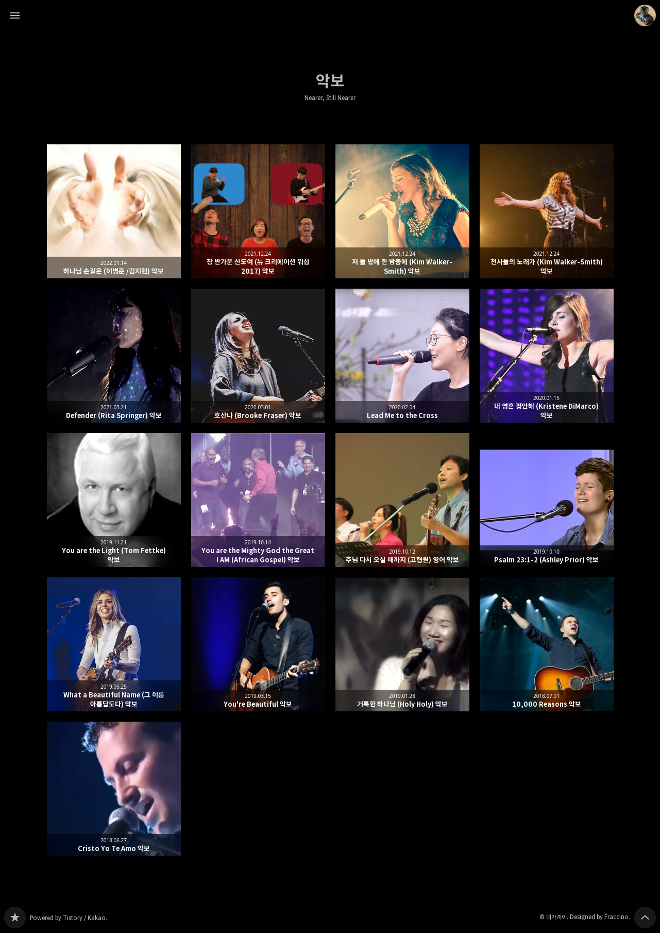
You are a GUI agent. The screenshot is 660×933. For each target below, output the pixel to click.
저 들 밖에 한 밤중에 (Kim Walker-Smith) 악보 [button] (402, 211)
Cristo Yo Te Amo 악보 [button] (114, 789)
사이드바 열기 (15, 15)
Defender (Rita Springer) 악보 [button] (114, 356)
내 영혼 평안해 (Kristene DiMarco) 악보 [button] (547, 356)
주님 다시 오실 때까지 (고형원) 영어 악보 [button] (402, 500)
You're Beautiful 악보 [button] (258, 644)
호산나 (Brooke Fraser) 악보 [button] (258, 356)
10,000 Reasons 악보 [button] (547, 644)
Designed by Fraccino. (600, 917)
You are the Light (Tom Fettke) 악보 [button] (114, 500)
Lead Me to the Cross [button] (402, 356)
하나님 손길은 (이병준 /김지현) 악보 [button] (114, 211)
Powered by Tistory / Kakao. (68, 918)
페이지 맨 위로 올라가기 (645, 917)
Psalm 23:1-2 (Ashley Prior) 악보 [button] (547, 500)
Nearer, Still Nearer (330, 98)
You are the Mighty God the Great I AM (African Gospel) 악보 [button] (258, 500)
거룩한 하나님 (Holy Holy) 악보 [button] (402, 644)
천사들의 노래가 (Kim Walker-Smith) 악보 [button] (547, 211)
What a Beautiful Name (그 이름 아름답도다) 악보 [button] (114, 644)
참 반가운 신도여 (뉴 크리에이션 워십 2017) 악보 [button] (258, 211)
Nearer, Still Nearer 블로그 (15, 917)
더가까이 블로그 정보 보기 (645, 15)
